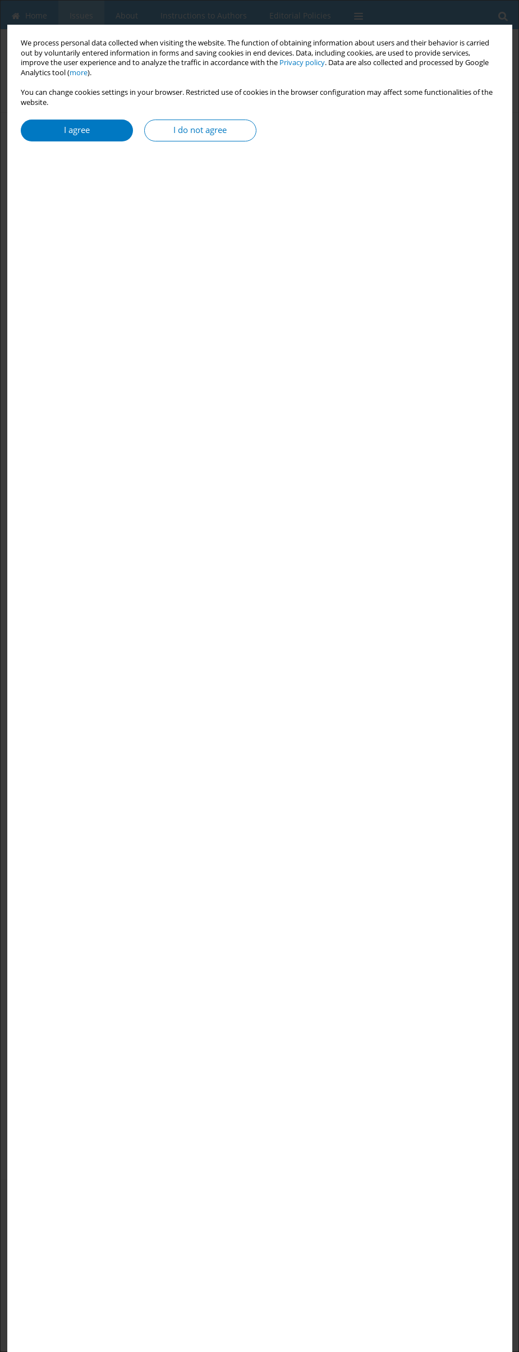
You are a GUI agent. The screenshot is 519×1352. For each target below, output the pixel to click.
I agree (77, 130)
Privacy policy (302, 62)
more (79, 72)
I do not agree (200, 130)
